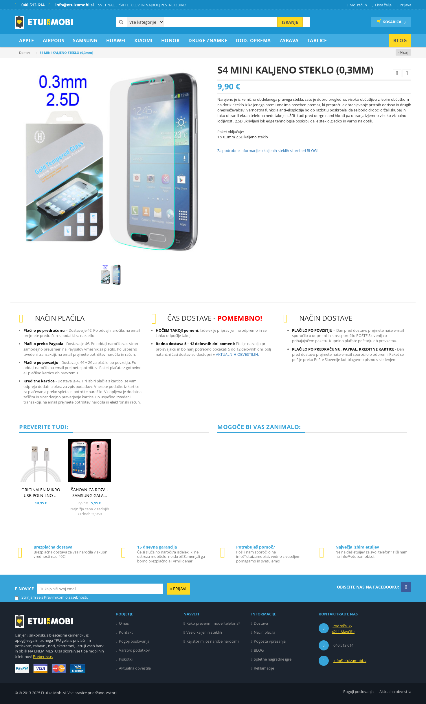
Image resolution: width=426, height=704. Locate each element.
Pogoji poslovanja (134, 641)
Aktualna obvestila (135, 668)
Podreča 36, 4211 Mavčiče (343, 628)
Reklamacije (264, 668)
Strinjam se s (29, 597)
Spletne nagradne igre (272, 659)
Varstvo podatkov (134, 650)
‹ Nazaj (403, 52)
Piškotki (126, 659)
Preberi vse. (43, 656)
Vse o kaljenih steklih (204, 632)
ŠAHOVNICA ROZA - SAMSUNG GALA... (89, 492)
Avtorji (111, 692)
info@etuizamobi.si (349, 660)
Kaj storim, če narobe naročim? (212, 641)
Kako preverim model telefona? (213, 623)
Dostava (261, 623)
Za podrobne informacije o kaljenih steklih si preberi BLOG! (267, 150)
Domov (24, 52)
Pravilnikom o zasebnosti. (66, 597)
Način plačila (264, 632)
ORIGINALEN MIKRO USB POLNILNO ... (40, 492)
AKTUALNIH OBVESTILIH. (237, 354)
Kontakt (126, 632)
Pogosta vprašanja (270, 641)
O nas (124, 623)
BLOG (259, 650)
